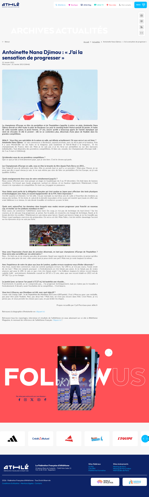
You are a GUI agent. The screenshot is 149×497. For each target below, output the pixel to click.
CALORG (91, 468)
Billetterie (60, 5)
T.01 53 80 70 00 (41, 470)
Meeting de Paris (119, 467)
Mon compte (125, 5)
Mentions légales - (28, 483)
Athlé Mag (86, 5)
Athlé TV (99, 5)
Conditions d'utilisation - (11, 483)
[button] (110, 355)
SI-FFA (91, 467)
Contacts (38, 483)
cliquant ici (40, 311)
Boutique (73, 5)
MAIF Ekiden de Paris (121, 470)
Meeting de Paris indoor (122, 468)
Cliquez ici (57, 320)
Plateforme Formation (97, 470)
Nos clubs (111, 5)
